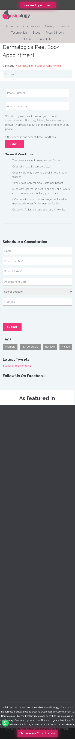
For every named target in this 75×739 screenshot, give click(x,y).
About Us (12, 26)
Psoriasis (10, 346)
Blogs (36, 32)
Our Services (31, 26)
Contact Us (44, 39)
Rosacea (50, 346)
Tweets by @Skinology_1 (17, 365)
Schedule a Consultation (37, 733)
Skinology (8, 65)
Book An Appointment (37, 5)
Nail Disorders (30, 346)
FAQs (27, 39)
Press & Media (55, 32)
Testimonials (19, 32)
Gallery (49, 26)
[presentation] (19, 312)
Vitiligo (66, 346)
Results (64, 26)
